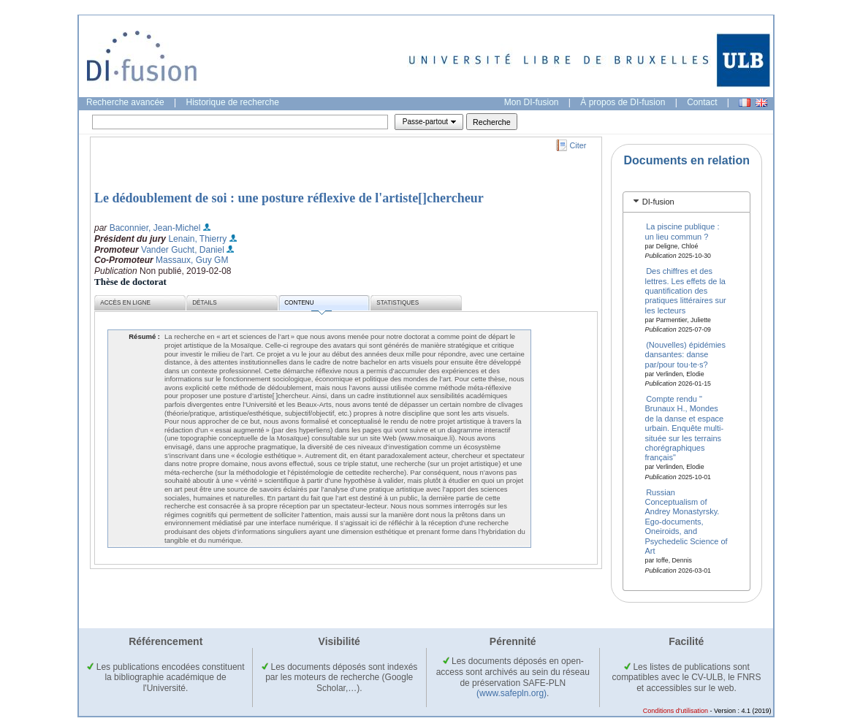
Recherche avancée (125, 102)
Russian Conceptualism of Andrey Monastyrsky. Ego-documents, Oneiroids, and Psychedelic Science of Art (686, 520)
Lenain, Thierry (197, 239)
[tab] (686, 202)
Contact (702, 102)
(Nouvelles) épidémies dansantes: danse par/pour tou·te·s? (685, 354)
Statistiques (397, 303)
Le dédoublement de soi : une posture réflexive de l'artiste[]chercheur (289, 198)
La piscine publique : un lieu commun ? (682, 231)
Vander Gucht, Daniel (182, 250)
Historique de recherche (232, 102)
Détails (204, 303)
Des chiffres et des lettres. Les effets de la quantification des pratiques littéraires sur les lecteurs (685, 291)
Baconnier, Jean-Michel (155, 228)
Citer (578, 145)
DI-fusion (658, 201)
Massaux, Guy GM (192, 260)
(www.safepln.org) (511, 693)
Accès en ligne (125, 303)
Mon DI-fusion (531, 102)
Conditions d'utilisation (675, 710)
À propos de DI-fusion (622, 102)
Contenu (307, 305)
